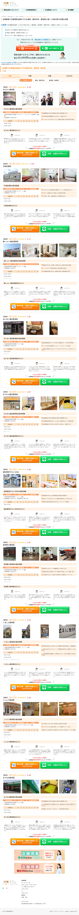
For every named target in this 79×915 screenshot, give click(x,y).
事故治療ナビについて (10, 10)
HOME (51, 911)
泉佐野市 (22, 16)
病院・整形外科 (40, 80)
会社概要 (69, 10)
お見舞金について (50, 10)
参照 (38, 114)
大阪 (17, 16)
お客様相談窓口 (30, 10)
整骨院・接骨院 (54, 80)
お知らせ (67, 911)
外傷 (49, 76)
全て (25, 80)
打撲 (29, 76)
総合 (10, 76)
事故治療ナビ (11, 16)
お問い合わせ (73, 911)
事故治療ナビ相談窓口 (42, 40)
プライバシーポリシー (59, 911)
